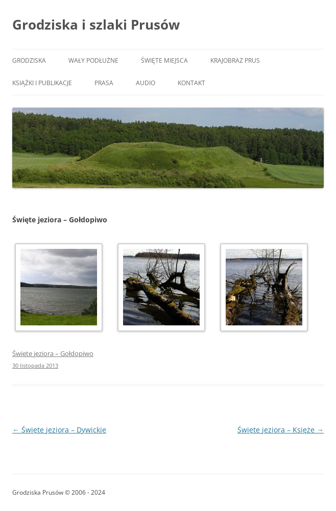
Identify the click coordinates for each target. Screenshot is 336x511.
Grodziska (29, 60)
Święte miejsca (164, 60)
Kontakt (191, 83)
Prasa (103, 83)
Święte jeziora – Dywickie (59, 430)
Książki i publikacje (42, 83)
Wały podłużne (93, 60)
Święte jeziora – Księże (280, 430)
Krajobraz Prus (235, 60)
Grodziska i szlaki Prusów (96, 24)
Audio (145, 83)
